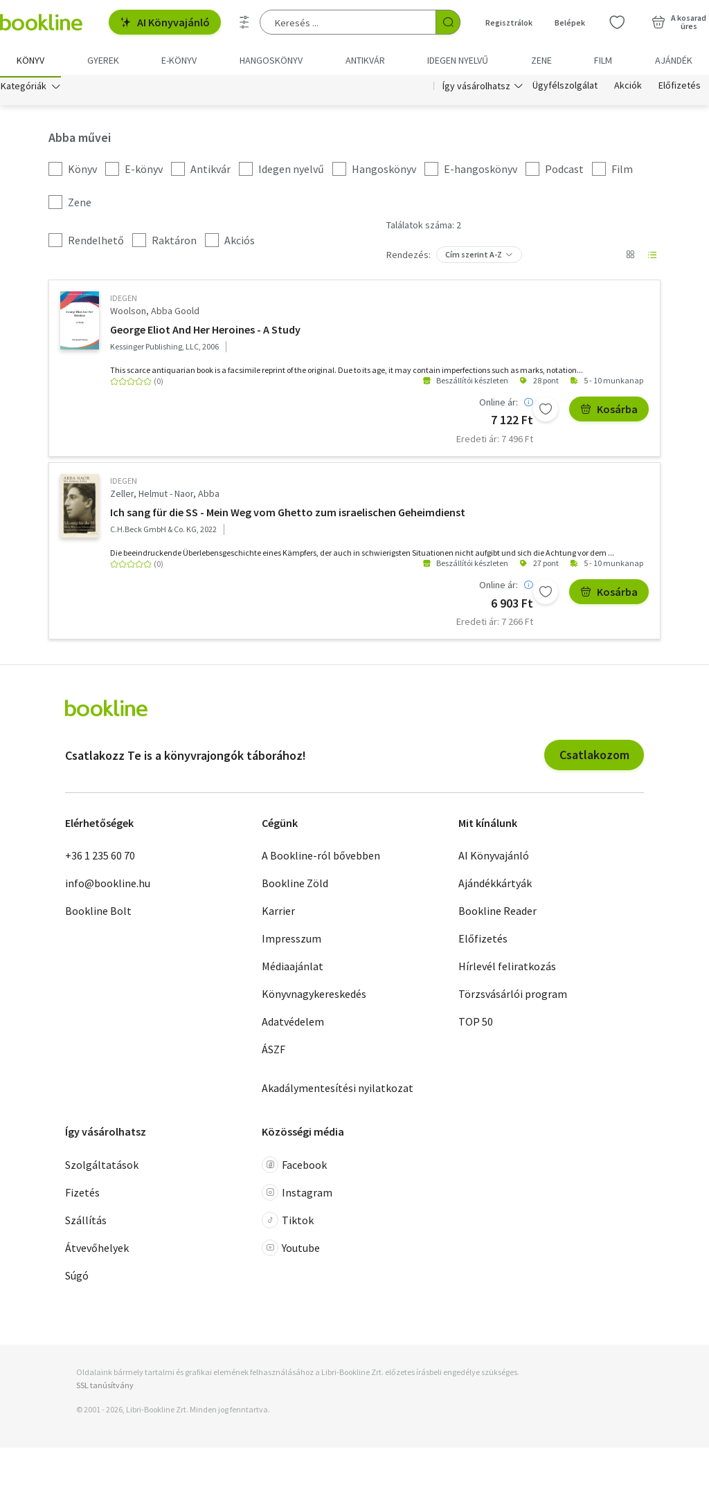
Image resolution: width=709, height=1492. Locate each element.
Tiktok (288, 1222)
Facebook (294, 1167)
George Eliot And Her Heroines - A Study (205, 331)
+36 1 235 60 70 (100, 858)
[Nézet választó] (630, 257)
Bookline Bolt (98, 913)
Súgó (77, 1278)
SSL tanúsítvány (105, 1388)
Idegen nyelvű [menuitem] (457, 60)
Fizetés (82, 1195)
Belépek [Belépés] (570, 22)
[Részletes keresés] (244, 22)
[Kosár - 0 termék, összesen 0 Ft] (679, 22)
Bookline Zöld (295, 886)
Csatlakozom (594, 757)
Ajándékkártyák (495, 886)
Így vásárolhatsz (476, 88)
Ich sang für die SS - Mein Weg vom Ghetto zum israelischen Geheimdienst (287, 515)
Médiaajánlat (292, 969)
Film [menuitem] (603, 60)
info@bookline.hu (107, 886)
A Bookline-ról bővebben (321, 858)
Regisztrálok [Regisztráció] (508, 22)
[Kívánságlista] (617, 22)
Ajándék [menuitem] (673, 60)
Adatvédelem (293, 1024)
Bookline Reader (497, 913)
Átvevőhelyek (97, 1250)
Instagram (297, 1195)
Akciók (628, 88)
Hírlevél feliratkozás (507, 969)
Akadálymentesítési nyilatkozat (337, 1091)
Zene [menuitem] (541, 60)
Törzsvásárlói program (512, 996)
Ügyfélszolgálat (565, 88)
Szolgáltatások (101, 1167)
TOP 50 (475, 1024)
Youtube (291, 1250)
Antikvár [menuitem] (365, 60)
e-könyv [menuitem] (179, 60)
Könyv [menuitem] (30, 60)
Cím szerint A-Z (473, 257)
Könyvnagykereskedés (314, 996)
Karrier (278, 913)
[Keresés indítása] (448, 22)
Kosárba (609, 411)
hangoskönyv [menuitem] (271, 60)
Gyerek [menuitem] (103, 60)
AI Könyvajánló (165, 22)
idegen (123, 300)
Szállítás (86, 1223)
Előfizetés (679, 88)
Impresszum (291, 941)
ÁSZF (273, 1052)
